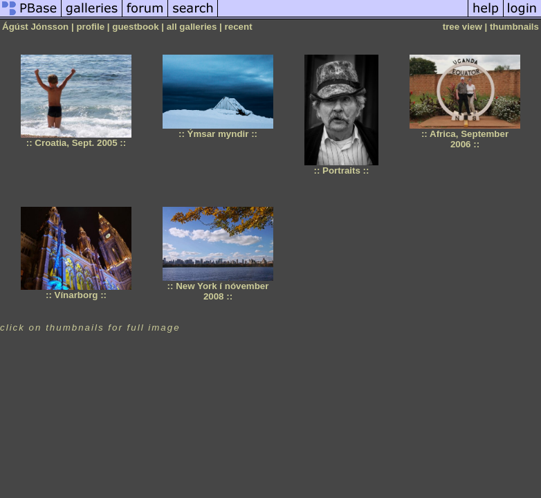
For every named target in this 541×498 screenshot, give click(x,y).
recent (239, 26)
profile (90, 26)
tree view (462, 26)
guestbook (135, 26)
